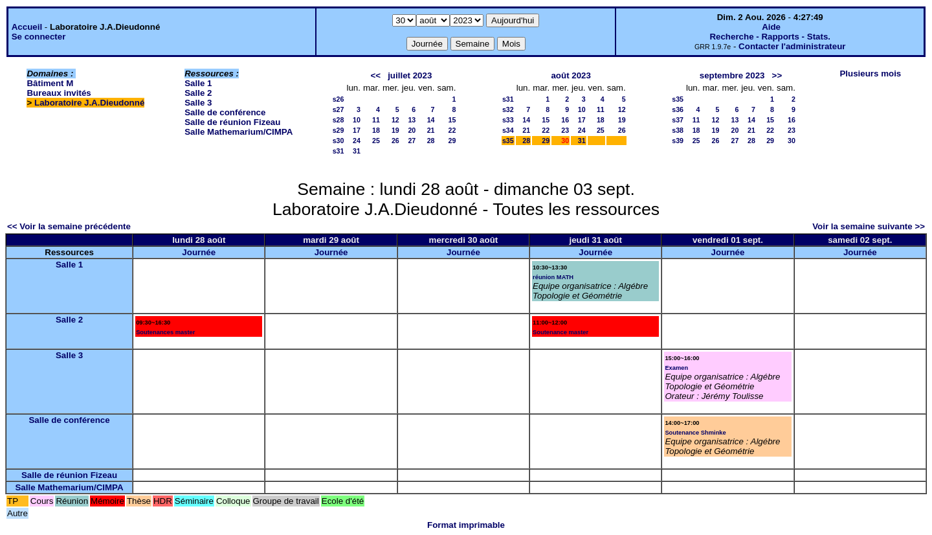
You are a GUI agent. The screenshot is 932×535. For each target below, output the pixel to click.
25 (376, 140)
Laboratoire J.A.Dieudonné (89, 103)
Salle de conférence (224, 112)
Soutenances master (165, 332)
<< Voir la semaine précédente (69, 226)
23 (565, 130)
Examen (676, 368)
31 (357, 151)
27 (412, 140)
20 (412, 130)
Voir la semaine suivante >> (868, 226)
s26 (338, 99)
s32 (508, 109)
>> (777, 75)
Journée (199, 252)
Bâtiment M (50, 83)
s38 (677, 130)
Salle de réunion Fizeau (232, 122)
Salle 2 (198, 93)
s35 (508, 140)
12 (395, 120)
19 (395, 130)
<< (375, 75)
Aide (771, 27)
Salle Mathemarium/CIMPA (238, 132)
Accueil (27, 27)
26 (395, 140)
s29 (338, 130)
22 (452, 130)
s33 (508, 120)
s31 (338, 151)
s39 (677, 140)
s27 (338, 109)
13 (412, 120)
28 (431, 140)
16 (565, 120)
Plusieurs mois (870, 73)
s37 (677, 120)
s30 (338, 140)
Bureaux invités (59, 93)
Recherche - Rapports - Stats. (769, 36)
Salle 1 (198, 83)
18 (376, 130)
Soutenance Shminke (695, 432)
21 (431, 130)
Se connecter (39, 36)
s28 (338, 120)
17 (357, 130)
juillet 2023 (410, 75)
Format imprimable (466, 525)
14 (431, 120)
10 (357, 120)
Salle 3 (198, 103)
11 (376, 120)
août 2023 (571, 75)
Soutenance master (560, 332)
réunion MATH (553, 277)
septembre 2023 (732, 75)
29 (452, 140)
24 (357, 140)
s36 (677, 109)
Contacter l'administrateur (791, 46)
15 (452, 120)
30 (791, 140)
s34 (508, 130)
